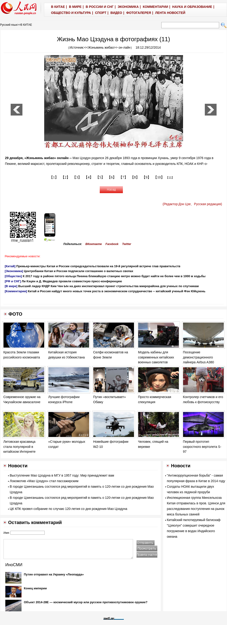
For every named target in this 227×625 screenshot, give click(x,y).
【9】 (146, 177)
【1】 (54, 177)
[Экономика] (14, 271)
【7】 (123, 177)
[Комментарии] (16, 291)
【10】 (159, 177)
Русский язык (8, 24)
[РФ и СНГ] (13, 281)
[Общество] (13, 276)
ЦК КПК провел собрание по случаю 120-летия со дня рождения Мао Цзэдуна (68, 509)
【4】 (88, 177)
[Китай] (10, 266)
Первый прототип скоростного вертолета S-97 (202, 446)
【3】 (77, 177)
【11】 (170, 177)
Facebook (112, 244)
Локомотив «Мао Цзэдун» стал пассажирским (44, 481)
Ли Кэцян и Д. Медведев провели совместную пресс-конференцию (72, 281)
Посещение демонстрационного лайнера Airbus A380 (198, 357)
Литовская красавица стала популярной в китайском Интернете (19, 446)
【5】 (100, 177)
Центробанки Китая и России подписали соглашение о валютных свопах (78, 271)
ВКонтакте (93, 244)
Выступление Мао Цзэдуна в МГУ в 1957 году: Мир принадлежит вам (62, 475)
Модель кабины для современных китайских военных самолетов (156, 357)
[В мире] (11, 286)
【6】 (111, 177)
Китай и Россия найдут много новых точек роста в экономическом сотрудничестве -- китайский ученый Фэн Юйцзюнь (116, 291)
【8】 (135, 177)
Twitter (126, 244)
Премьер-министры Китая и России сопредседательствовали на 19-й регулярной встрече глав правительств (98, 266)
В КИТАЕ (26, 24)
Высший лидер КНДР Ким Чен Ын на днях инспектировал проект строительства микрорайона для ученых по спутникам (108, 286)
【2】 (65, 177)
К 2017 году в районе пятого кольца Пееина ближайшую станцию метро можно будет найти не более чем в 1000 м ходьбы (114, 276)
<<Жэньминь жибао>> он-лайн (107, 47)
